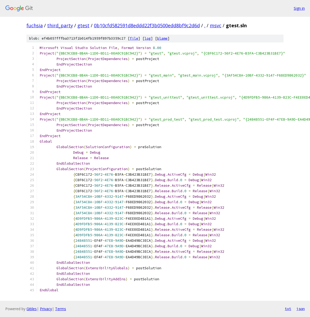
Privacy (46, 308)
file (134, 38)
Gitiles (31, 308)
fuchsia (34, 25)
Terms (60, 308)
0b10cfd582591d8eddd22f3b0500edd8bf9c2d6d (147, 25)
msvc (215, 25)
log (148, 38)
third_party (60, 25)
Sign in (299, 8)
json (300, 308)
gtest (83, 25)
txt (288, 308)
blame (162, 38)
